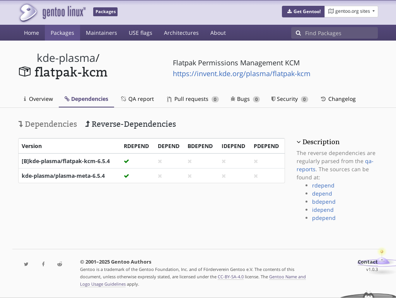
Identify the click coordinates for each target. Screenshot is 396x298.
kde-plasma (66, 58)
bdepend (324, 201)
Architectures (181, 32)
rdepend (323, 185)
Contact (368, 262)
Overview (38, 98)
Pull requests (193, 98)
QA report (137, 98)
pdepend (324, 217)
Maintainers (101, 32)
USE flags (140, 32)
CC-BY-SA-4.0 (231, 276)
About (218, 32)
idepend (323, 209)
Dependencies (86, 98)
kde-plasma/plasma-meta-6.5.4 (63, 175)
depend (322, 193)
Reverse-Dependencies (130, 124)
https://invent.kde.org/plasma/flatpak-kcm (242, 73)
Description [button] (321, 142)
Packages (62, 32)
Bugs (245, 98)
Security (289, 98)
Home (31, 32)
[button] (303, 11)
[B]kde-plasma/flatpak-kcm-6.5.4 (66, 161)
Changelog (338, 98)
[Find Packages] (341, 33)
